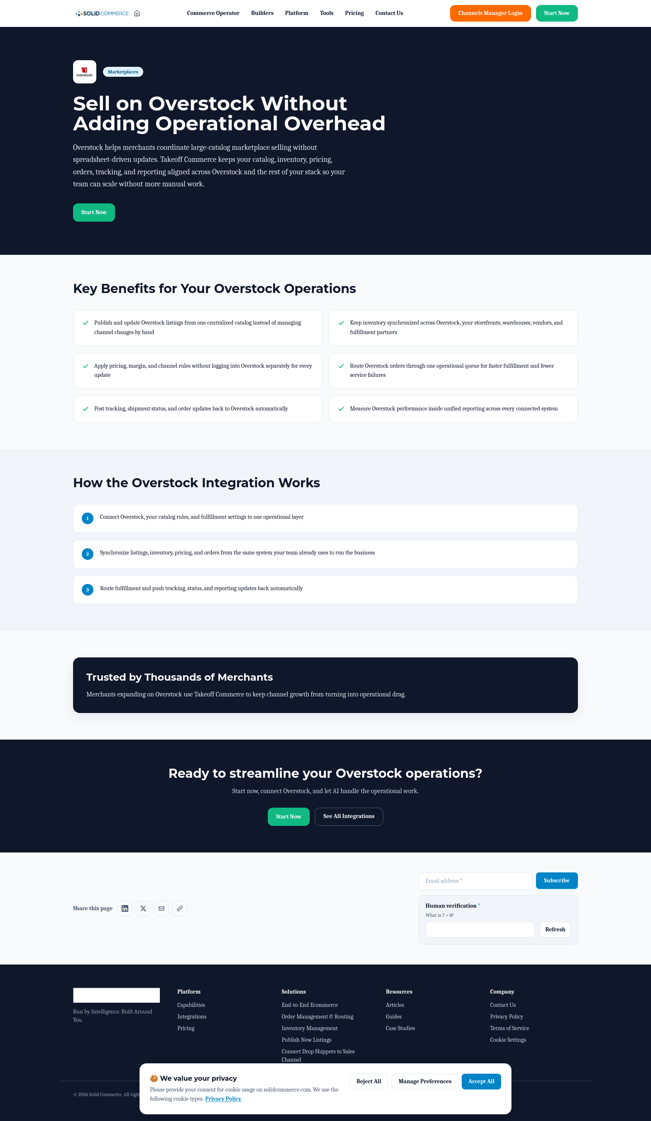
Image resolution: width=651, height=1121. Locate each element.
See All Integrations (348, 816)
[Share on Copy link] (179, 908)
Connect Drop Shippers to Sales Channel (318, 1055)
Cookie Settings (508, 1039)
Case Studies (400, 1028)
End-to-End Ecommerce (309, 1005)
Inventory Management (309, 1028)
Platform (296, 13)
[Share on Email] (161, 908)
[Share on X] (143, 908)
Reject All (369, 1081)
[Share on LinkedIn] (124, 908)
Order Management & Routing (317, 1016)
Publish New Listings (306, 1039)
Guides (394, 1016)
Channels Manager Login (490, 13)
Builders (262, 13)
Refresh (555, 929)
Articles (395, 1005)
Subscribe (557, 880)
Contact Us (389, 13)
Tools (326, 13)
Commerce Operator (213, 13)
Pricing (354, 13)
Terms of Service (509, 1028)
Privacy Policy (506, 1016)
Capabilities (191, 1005)
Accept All (481, 1081)
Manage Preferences (425, 1081)
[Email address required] (475, 881)
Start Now (557, 13)
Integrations (191, 1016)
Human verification (453, 905)
